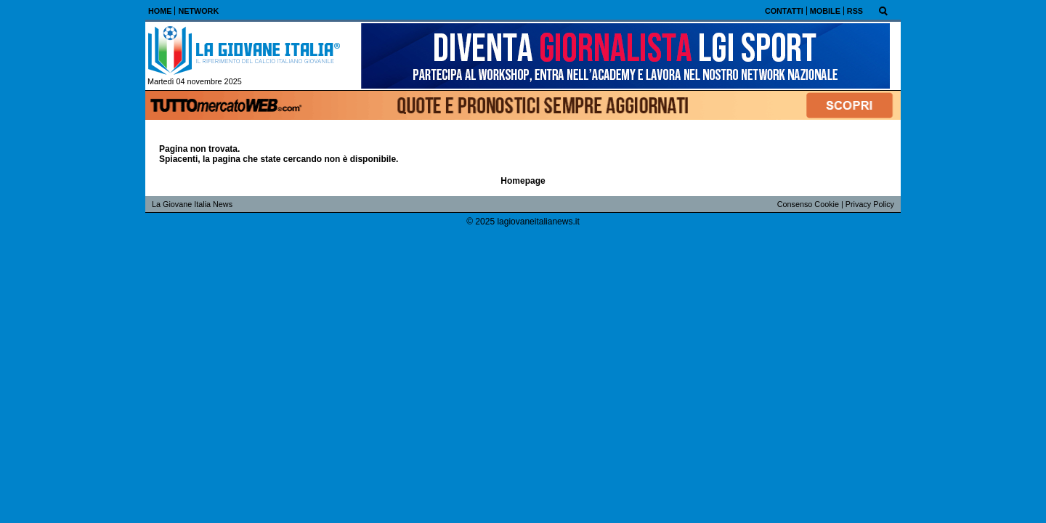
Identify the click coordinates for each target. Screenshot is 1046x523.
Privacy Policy (870, 204)
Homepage (522, 181)
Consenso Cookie (808, 204)
